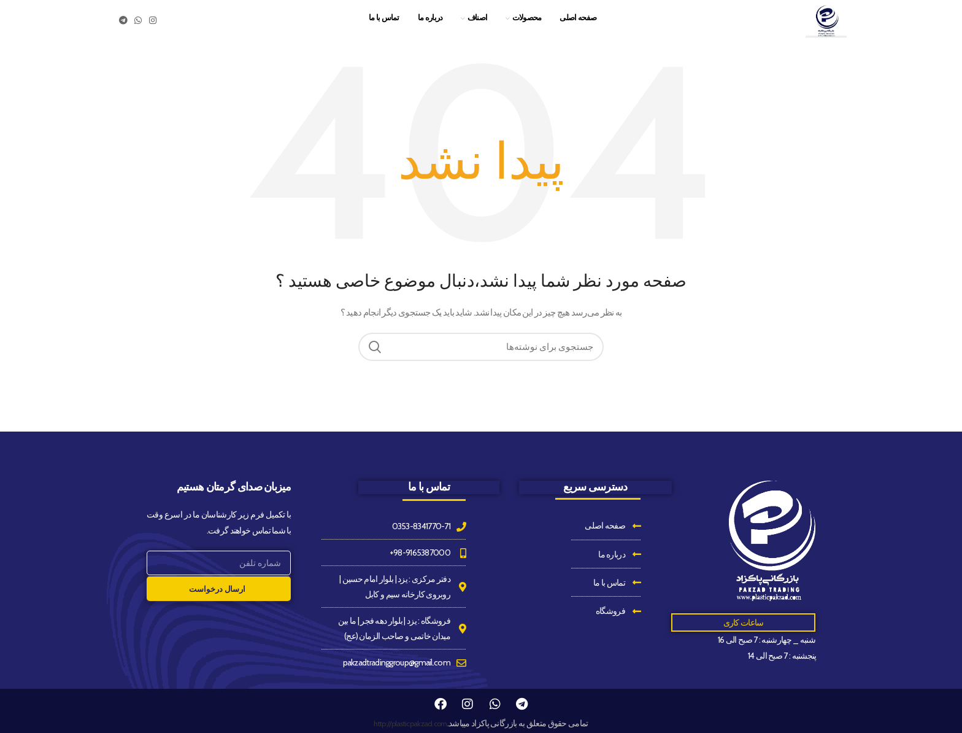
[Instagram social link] (152, 28)
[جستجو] (481, 361)
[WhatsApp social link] (138, 28)
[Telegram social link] (123, 28)
